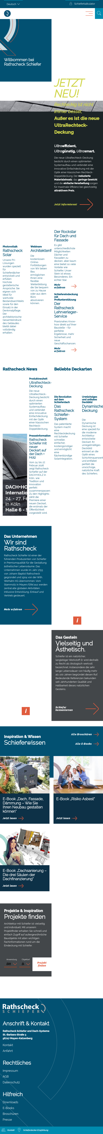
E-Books (8, 1108)
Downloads (10, 1102)
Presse (7, 1119)
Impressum (10, 1070)
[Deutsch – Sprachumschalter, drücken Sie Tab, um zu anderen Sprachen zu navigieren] (13, 4)
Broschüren (10, 1113)
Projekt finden (42, 964)
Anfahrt (8, 1051)
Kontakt (8, 1045)
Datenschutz (11, 1082)
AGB (6, 1076)
